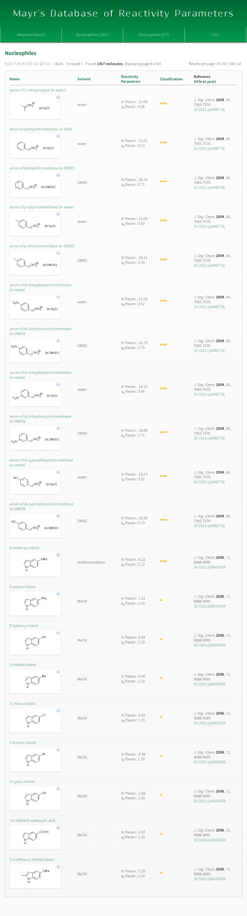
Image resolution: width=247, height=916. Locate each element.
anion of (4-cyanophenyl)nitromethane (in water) (42, 462)
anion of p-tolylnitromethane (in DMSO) (42, 245)
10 (29, 63)
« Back (58, 63)
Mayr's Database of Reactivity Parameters (123, 13)
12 (42, 63)
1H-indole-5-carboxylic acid (32, 820)
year (211, 81)
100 (232, 63)
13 (48, 63)
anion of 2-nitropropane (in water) (38, 90)
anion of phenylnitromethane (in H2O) (41, 129)
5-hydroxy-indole (24, 625)
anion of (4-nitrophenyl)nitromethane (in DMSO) (41, 331)
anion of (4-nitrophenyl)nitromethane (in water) (41, 287)
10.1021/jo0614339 (210, 567)
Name (15, 78)
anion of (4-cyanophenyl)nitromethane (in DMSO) (42, 506)
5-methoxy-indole (24, 547)
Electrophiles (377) (154, 34)
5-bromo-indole (23, 742)
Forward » (75, 63)
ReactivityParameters (130, 79)
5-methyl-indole (23, 664)
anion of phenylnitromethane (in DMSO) (42, 168)
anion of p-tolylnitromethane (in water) (42, 206)
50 (224, 63)
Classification (171, 78)
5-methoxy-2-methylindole (32, 859)
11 (35, 63)
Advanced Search (31, 34)
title (198, 81)
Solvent (84, 78)
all (239, 63)
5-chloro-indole (23, 703)
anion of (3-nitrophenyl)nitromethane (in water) (41, 375)
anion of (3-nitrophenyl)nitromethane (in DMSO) (41, 419)
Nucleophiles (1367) (92, 34)
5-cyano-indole (22, 781)
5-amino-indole (23, 586)
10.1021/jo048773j (209, 109)
